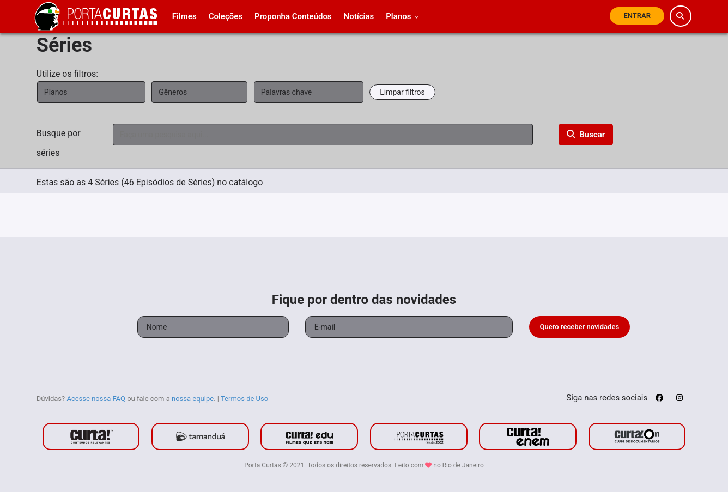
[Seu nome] (213, 327)
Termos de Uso (244, 398)
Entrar (637, 15)
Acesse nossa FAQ (95, 398)
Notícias (359, 16)
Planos (402, 16)
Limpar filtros (402, 92)
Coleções (225, 16)
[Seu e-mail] (409, 327)
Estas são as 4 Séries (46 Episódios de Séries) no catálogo (150, 182)
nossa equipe (193, 398)
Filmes (184, 16)
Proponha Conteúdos (293, 16)
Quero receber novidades (580, 327)
